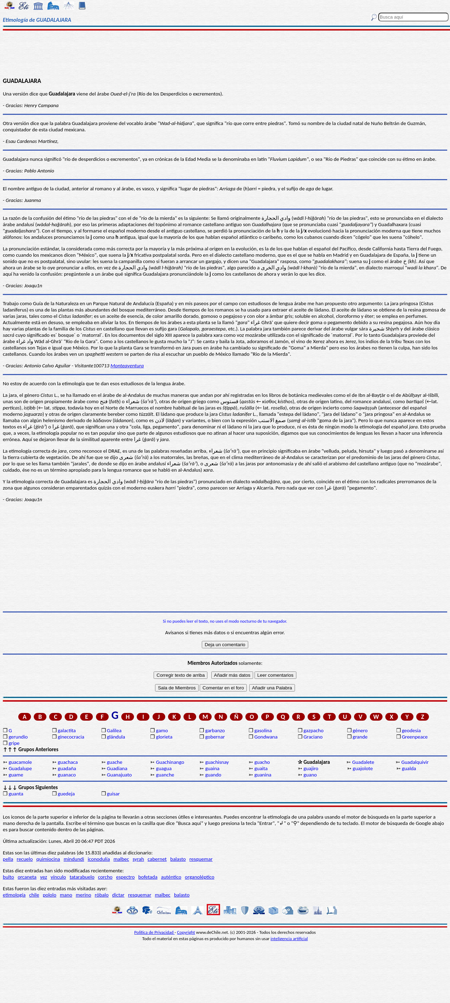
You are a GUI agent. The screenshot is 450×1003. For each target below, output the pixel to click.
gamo (162, 730)
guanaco (67, 775)
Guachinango (170, 762)
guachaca (68, 762)
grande (360, 737)
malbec (121, 859)
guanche (165, 775)
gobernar (215, 737)
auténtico (171, 877)
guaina (212, 768)
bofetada (147, 877)
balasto (178, 859)
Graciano (312, 737)
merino (83, 895)
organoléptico (199, 877)
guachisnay (217, 762)
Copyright (186, 932)
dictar (118, 895)
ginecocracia (71, 737)
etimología (14, 895)
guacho (262, 762)
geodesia (411, 730)
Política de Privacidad (154, 932)
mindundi (74, 859)
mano (66, 895)
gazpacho (313, 730)
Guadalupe (20, 768)
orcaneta (27, 877)
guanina (262, 775)
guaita (261, 768)
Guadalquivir (415, 762)
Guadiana (117, 768)
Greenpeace (415, 737)
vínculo (58, 877)
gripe (13, 743)
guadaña (67, 768)
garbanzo (215, 730)
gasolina (263, 730)
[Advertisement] (225, 53)
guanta (15, 794)
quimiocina (48, 859)
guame (15, 775)
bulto (8, 877)
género (360, 730)
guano (310, 775)
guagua (164, 768)
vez (43, 877)
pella (8, 859)
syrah (138, 859)
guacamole (20, 762)
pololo (50, 895)
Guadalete (363, 762)
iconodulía (99, 859)
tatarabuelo (82, 877)
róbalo (102, 895)
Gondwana (265, 737)
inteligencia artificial (289, 938)
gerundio (18, 737)
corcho (105, 877)
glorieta (164, 737)
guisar (113, 794)
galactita (67, 730)
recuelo (25, 859)
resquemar (201, 859)
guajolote (363, 768)
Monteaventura (127, 365)
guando (213, 775)
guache (114, 762)
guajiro (310, 768)
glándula (116, 737)
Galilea (114, 730)
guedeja (66, 794)
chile (34, 895)
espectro (125, 877)
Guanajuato (119, 775)
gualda (409, 768)
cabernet (157, 859)
